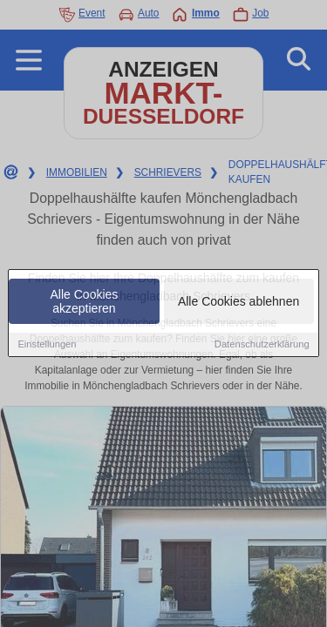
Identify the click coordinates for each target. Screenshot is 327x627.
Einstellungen (46, 345)
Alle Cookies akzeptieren (85, 303)
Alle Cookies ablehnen (238, 303)
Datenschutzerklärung (262, 345)
